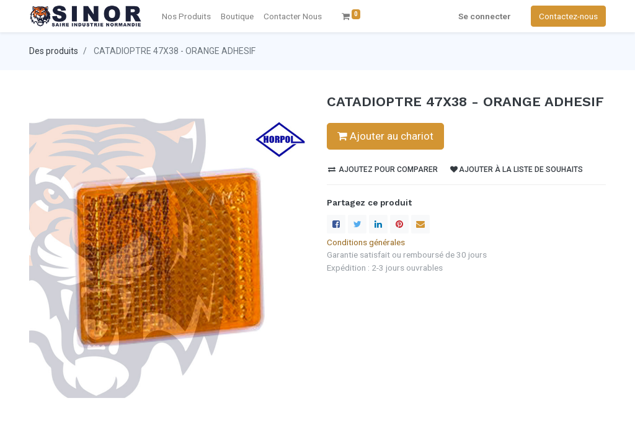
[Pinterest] (399, 224)
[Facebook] (336, 224)
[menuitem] (293, 16)
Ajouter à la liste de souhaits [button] (516, 169)
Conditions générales (366, 242)
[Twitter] (357, 224)
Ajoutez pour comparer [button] (383, 169)
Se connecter (484, 16)
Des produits (53, 51)
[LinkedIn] (378, 224)
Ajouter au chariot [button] (385, 136)
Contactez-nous (568, 16)
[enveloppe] (420, 224)
